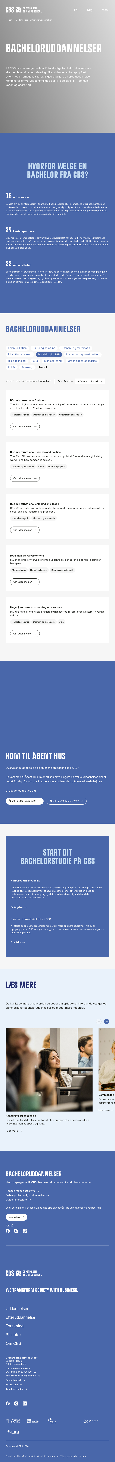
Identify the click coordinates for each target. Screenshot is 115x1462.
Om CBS (13, 1343)
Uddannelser (22, 20)
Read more (12, 1131)
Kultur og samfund (44, 348)
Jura (35, 360)
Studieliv (16, 942)
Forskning (15, 1326)
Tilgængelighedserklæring (73, 1456)
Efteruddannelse (20, 1317)
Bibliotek (14, 1335)
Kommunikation (17, 348)
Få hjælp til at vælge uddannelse (25, 1195)
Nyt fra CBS (12, 1384)
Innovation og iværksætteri (82, 354)
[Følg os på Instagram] (16, 1231)
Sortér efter (65, 381)
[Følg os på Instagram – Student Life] (25, 1231)
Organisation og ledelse (82, 360)
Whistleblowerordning (48, 1456)
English (73, 9)
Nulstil (43, 367)
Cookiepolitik (28, 1456)
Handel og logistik (49, 354)
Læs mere (104, 1110)
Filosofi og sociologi (20, 354)
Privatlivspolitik (13, 1456)
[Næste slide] (106, 1021)
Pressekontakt (13, 1380)
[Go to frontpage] (24, 10)
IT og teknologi (17, 360)
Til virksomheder (14, 1389)
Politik (11, 367)
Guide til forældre (16, 1199)
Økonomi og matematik (76, 348)
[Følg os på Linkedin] (25, 1403)
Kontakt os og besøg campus (21, 1375)
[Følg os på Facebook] (8, 1231)
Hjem (10, 20)
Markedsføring (53, 360)
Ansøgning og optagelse (20, 1190)
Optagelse (16, 907)
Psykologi (27, 367)
